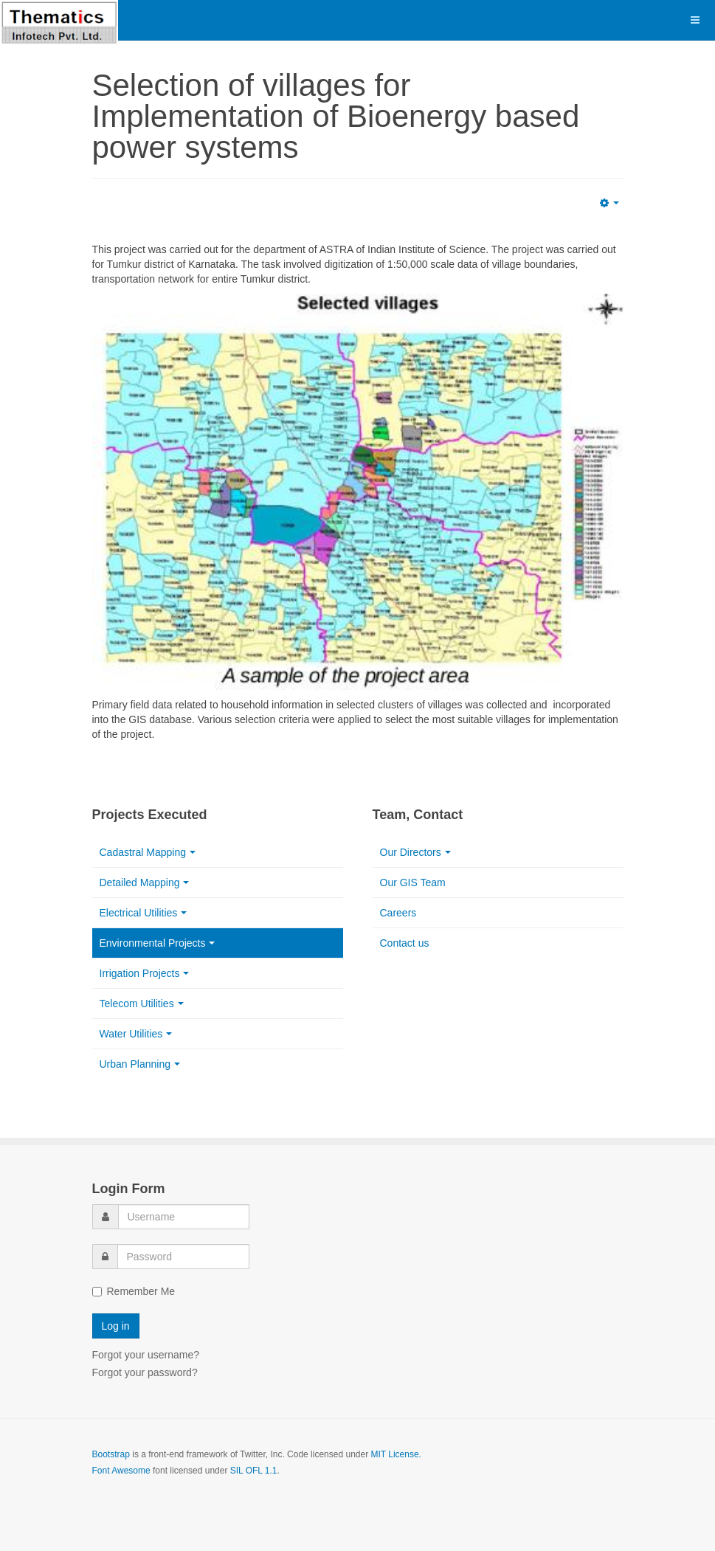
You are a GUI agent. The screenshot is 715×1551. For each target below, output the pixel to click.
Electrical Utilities (143, 913)
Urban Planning (140, 1064)
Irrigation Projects (145, 973)
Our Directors (415, 852)
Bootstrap (111, 1454)
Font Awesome (121, 1470)
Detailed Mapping (145, 882)
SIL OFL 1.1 (253, 1470)
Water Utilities (136, 1034)
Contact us (404, 943)
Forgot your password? (145, 1372)
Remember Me (134, 1291)
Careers (398, 913)
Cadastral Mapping (148, 852)
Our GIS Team (413, 882)
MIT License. (395, 1454)
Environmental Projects (157, 943)
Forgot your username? (146, 1355)
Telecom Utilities (142, 1003)
